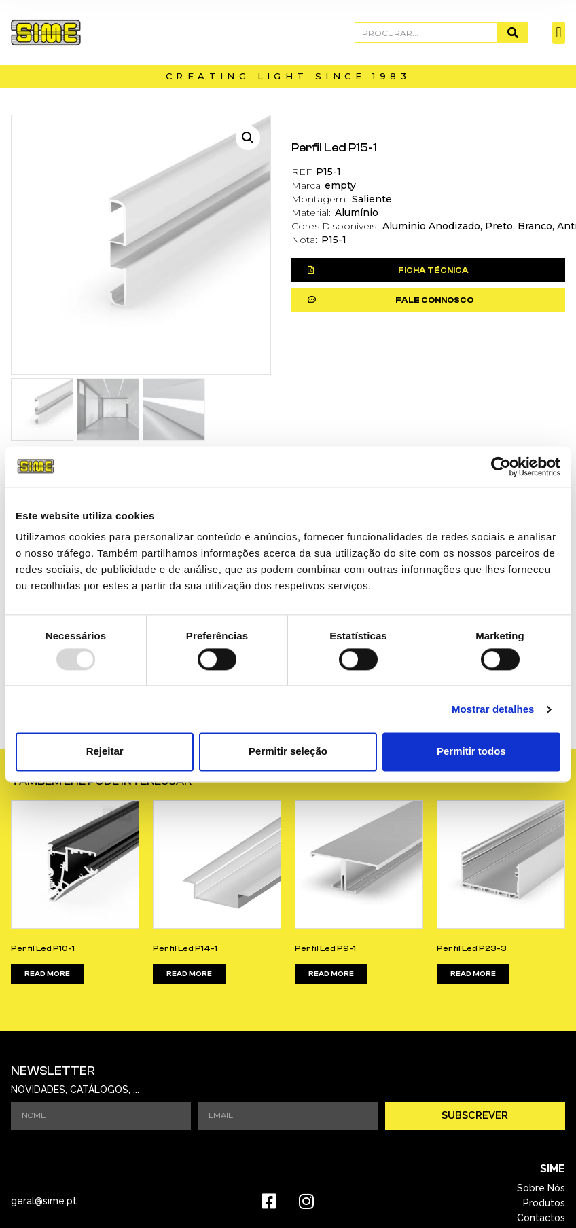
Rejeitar (105, 752)
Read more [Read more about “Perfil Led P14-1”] (189, 975)
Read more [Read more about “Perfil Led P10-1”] (47, 975)
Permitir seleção (288, 752)
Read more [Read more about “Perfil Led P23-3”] (473, 975)
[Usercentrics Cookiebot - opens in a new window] (501, 466)
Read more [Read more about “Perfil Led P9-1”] (331, 975)
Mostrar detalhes (493, 709)
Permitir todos (471, 752)
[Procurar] (512, 32)
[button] (558, 33)
